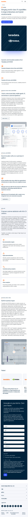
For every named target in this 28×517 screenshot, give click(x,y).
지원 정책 (23, 513)
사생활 (7, 512)
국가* (5, 444)
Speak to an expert (6, 22)
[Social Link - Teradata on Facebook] (16, 506)
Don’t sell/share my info (14, 512)
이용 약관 (3, 513)
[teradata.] (3, 1)
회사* (5, 438)
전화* (5, 450)
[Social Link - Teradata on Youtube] (13, 506)
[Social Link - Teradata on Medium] (8, 506)
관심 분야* (6, 453)
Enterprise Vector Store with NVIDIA (12, 457)
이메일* (5, 426)
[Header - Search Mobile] (22, 1)
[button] (14, 352)
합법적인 (23, 512)
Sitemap (2, 512)
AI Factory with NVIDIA (10, 455)
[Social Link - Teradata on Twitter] (10, 506)
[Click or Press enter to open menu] (25, 1)
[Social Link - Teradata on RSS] (21, 506)
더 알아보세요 (5, 199)
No (9, 460)
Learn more (4, 118)
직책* (5, 442)
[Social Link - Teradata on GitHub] (5, 506)
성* (5, 434)
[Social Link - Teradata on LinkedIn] (2, 506)
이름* (5, 430)
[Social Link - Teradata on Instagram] (18, 506)
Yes (6, 460)
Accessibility (13, 513)
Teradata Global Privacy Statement (14, 472)
